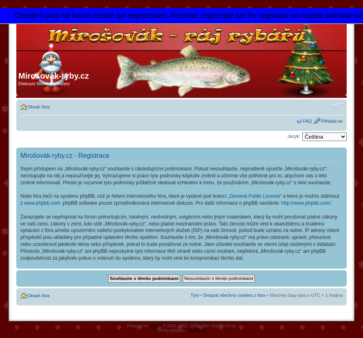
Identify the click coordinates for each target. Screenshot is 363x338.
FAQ (307, 121)
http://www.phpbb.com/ (306, 203)
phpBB (156, 326)
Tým (194, 295)
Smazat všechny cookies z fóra (234, 295)
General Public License (255, 196)
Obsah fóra (38, 106)
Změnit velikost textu (337, 105)
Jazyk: (294, 136)
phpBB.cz (197, 330)
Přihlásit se (332, 121)
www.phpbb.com (42, 203)
